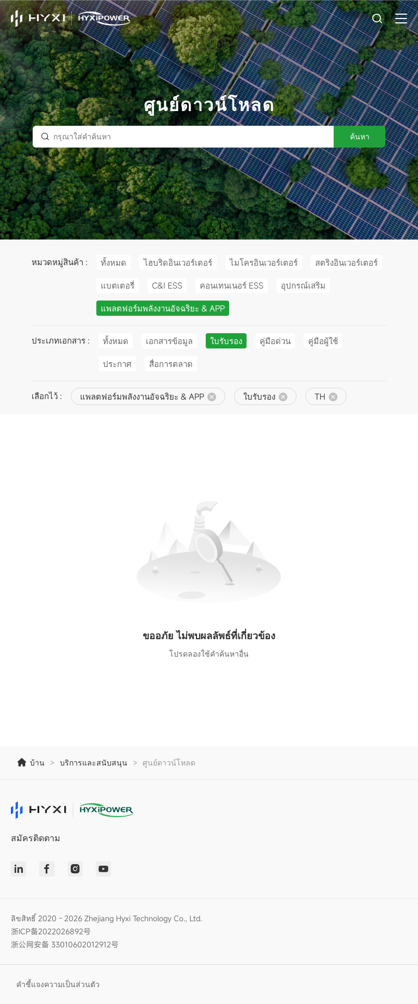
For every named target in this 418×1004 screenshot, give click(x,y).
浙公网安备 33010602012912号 (65, 944)
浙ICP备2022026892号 (51, 931)
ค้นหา (360, 136)
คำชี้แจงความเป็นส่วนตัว (58, 984)
